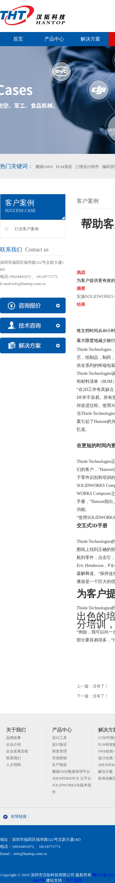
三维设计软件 (87, 166)
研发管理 (59, 751)
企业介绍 (13, 744)
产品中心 (54, 39)
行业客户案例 (27, 229)
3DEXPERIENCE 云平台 (71, 778)
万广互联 (74, 880)
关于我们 (16, 729)
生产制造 (59, 765)
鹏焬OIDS (44, 166)
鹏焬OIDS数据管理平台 (71, 771)
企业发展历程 (17, 751)
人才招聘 (13, 765)
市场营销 (59, 758)
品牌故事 (13, 738)
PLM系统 (64, 166)
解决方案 (90, 39)
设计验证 (59, 744)
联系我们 (13, 758)
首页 (18, 39)
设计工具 (59, 738)
